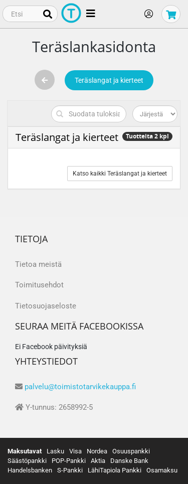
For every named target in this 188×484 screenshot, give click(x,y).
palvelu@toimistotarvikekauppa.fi (80, 386)
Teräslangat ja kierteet (109, 80)
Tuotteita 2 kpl (147, 136)
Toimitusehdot (39, 284)
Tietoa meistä (38, 264)
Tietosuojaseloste (45, 305)
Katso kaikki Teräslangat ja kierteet (120, 173)
